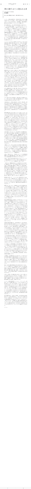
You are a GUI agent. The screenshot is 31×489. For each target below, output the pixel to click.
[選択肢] (29, 4)
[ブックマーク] (25, 4)
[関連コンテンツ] (27, 4)
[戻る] (7, 488)
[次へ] (23, 488)
